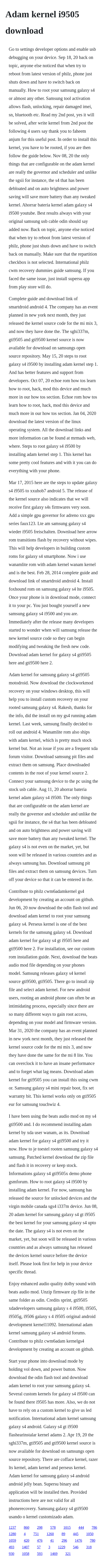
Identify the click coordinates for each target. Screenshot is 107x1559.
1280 (12, 1534)
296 (64, 1540)
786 (94, 1527)
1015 (67, 1527)
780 (92, 1540)
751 (36, 1534)
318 (89, 1547)
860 (26, 1527)
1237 (12, 1527)
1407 (25, 1547)
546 (76, 1547)
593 (40, 1554)
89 (63, 1534)
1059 (12, 1540)
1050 (90, 1534)
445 (76, 1534)
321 (68, 1554)
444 (81, 1527)
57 (39, 1547)
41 (52, 1540)
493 (11, 1547)
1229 (61, 1547)
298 (40, 1527)
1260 (50, 1534)
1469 (54, 1554)
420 (26, 1540)
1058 (25, 1554)
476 (40, 1540)
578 (53, 1527)
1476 (78, 1540)
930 (11, 1554)
